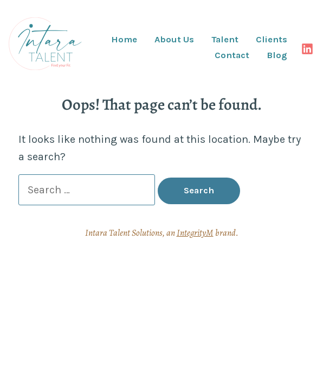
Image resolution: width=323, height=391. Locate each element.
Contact (232, 55)
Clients (271, 39)
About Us (174, 39)
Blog (277, 55)
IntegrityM (195, 232)
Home (124, 39)
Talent (224, 39)
